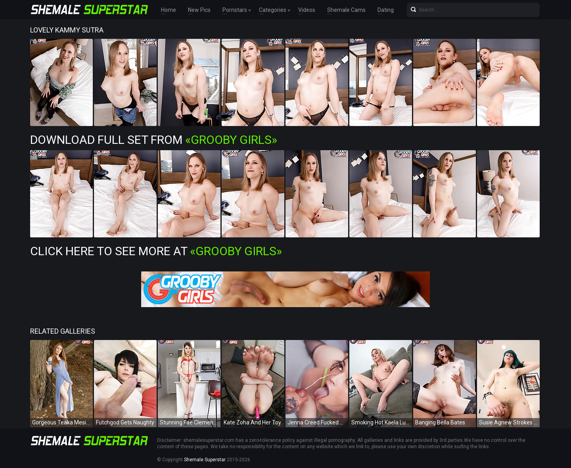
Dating (385, 10)
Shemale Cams (346, 10)
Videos (306, 10)
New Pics (199, 10)
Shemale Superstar (205, 459)
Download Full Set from (153, 140)
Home (168, 10)
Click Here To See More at (156, 251)
